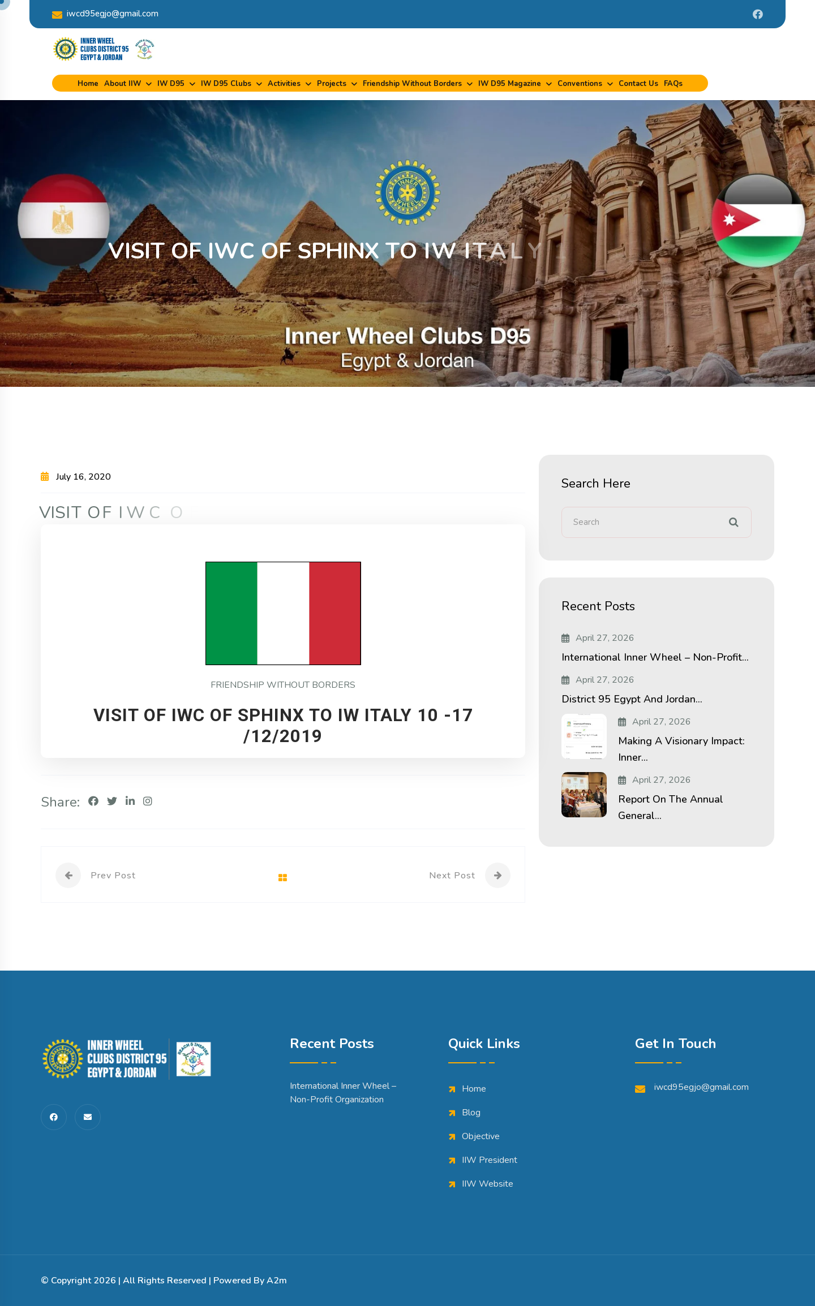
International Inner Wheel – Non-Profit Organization (343, 1093)
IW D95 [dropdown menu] (171, 84)
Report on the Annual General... (670, 807)
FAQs (673, 84)
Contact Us (638, 84)
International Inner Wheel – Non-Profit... (655, 657)
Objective (481, 1136)
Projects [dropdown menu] (331, 84)
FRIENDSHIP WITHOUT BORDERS (283, 685)
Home (88, 84)
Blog (471, 1112)
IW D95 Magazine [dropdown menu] (509, 84)
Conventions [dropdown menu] (579, 84)
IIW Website (487, 1184)
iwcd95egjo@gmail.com (105, 14)
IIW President (489, 1160)
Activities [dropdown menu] (284, 84)
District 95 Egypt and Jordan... (631, 699)
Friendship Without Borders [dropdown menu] (412, 84)
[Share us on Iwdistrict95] (758, 14)
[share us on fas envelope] (88, 1117)
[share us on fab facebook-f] (54, 1117)
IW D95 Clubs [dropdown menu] (226, 84)
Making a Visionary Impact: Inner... (681, 749)
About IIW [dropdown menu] (122, 84)
